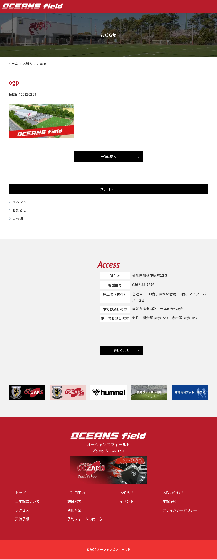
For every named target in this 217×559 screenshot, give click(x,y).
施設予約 (170, 501)
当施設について (27, 501)
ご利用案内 (76, 492)
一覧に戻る (108, 156)
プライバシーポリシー (180, 510)
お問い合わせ (173, 492)
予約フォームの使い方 (84, 518)
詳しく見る (121, 350)
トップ (20, 492)
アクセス (22, 510)
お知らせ (29, 63)
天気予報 (22, 518)
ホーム (13, 63)
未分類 (17, 218)
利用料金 (74, 510)
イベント (19, 201)
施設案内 (74, 501)
